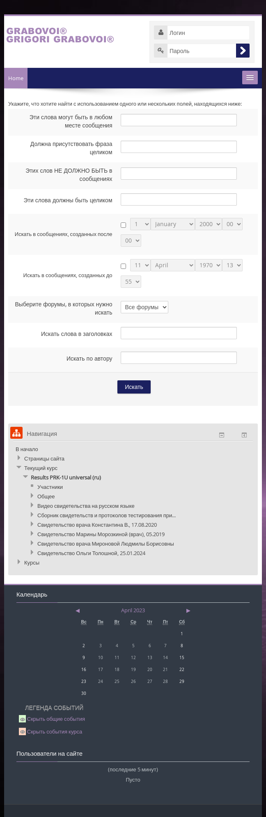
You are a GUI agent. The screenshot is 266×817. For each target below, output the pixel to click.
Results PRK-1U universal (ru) (66, 477)
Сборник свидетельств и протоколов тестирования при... (106, 515)
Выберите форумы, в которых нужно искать (63, 308)
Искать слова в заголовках (76, 334)
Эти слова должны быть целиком (67, 200)
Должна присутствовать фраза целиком (71, 148)
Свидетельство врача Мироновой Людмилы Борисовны (105, 543)
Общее (46, 496)
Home (15, 78)
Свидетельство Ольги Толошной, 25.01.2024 (91, 553)
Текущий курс (40, 468)
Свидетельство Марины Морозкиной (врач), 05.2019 (101, 534)
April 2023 (133, 610)
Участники (50, 487)
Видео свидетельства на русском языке (86, 505)
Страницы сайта (44, 458)
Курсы (31, 562)
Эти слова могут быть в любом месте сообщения (71, 121)
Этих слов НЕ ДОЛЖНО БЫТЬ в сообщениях (68, 175)
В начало (27, 449)
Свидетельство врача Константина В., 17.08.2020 (97, 524)
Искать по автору (89, 358)
